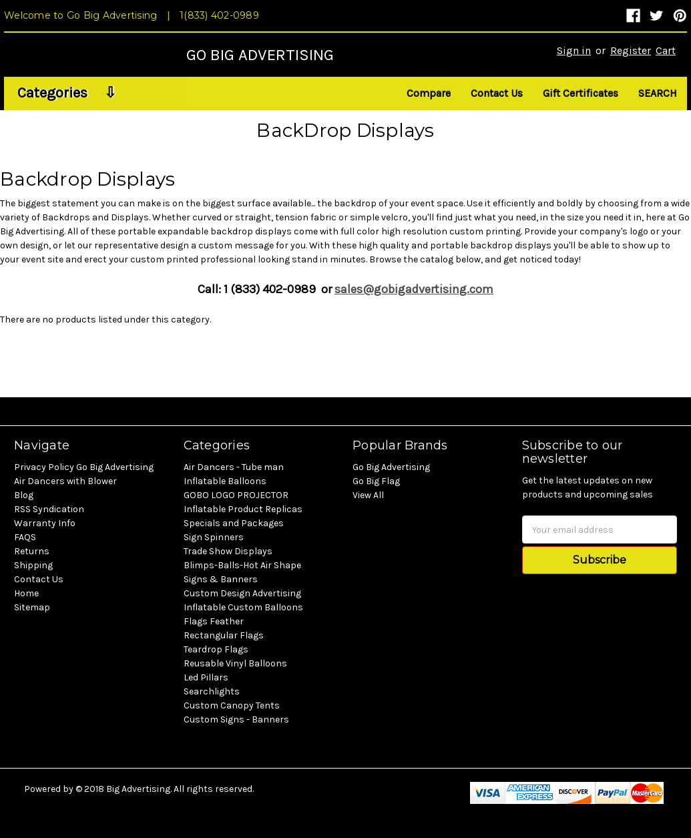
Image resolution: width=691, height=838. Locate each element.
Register (630, 50)
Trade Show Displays (228, 551)
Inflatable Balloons (225, 481)
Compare (429, 93)
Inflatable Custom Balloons (243, 607)
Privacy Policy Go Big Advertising (84, 467)
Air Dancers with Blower (65, 481)
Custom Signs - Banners (236, 719)
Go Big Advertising (391, 467)
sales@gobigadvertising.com (413, 289)
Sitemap (32, 607)
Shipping (33, 565)
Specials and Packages (234, 523)
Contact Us (497, 93)
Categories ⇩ (66, 92)
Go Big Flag (376, 481)
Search (657, 93)
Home (26, 593)
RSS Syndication (49, 509)
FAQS (25, 537)
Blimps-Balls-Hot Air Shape (242, 565)
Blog (23, 495)
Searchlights (212, 691)
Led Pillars (206, 677)
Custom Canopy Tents (232, 705)
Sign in (574, 50)
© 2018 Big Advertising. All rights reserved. (164, 789)
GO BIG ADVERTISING (260, 54)
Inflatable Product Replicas (243, 509)
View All (368, 495)
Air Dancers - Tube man (234, 467)
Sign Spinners (214, 537)
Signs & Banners (221, 579)
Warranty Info (44, 523)
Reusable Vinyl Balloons (235, 663)
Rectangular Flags (224, 635)
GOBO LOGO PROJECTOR (236, 495)
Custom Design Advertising (242, 593)
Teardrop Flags (216, 649)
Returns (31, 551)
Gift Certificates (580, 93)
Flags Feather (214, 621)
